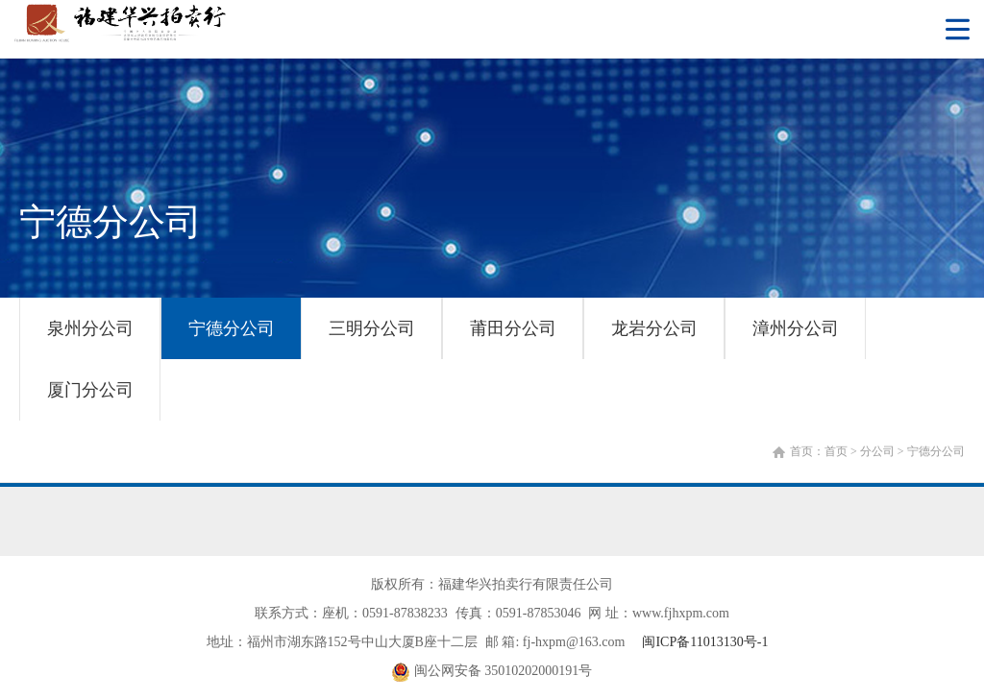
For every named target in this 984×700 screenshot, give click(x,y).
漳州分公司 (795, 328)
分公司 (877, 451)
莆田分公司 (513, 328)
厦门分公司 (90, 389)
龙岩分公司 (654, 328)
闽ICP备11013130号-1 (705, 642)
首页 (836, 451)
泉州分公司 (90, 328)
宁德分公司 (231, 328)
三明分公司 (372, 328)
